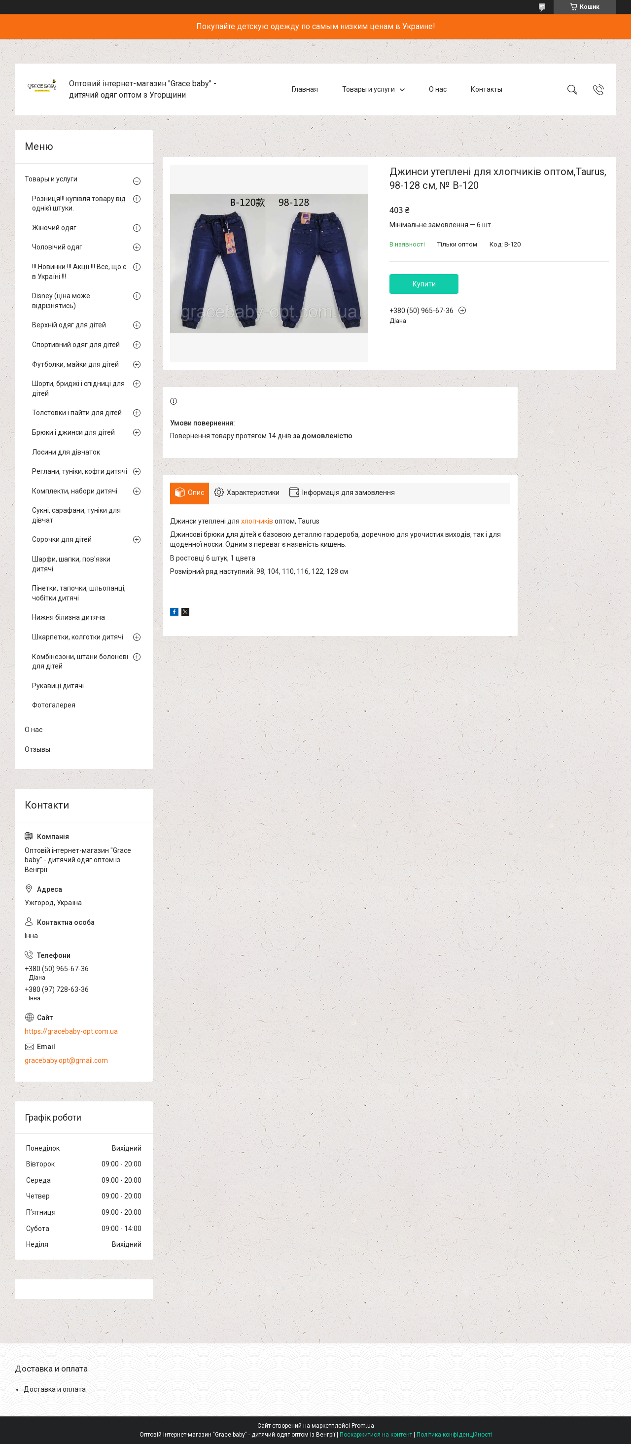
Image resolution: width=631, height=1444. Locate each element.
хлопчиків (257, 521)
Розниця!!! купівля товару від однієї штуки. (79, 203)
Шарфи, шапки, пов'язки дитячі (71, 564)
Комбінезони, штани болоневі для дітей (80, 661)
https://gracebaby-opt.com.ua (71, 1031)
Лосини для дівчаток (66, 452)
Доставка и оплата (55, 1389)
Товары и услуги (368, 89)
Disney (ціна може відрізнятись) (61, 301)
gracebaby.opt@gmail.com (66, 1060)
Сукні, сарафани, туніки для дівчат (76, 515)
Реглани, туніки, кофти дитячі (79, 471)
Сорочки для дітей (62, 539)
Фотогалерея (53, 705)
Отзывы (37, 749)
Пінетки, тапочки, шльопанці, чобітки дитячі (79, 593)
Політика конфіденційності (454, 1434)
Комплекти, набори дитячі (74, 491)
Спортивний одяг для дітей (76, 345)
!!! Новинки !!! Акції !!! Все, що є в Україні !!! (79, 272)
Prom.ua (362, 1425)
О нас (438, 89)
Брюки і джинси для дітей (73, 432)
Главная (305, 89)
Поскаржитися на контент (376, 1434)
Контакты (486, 89)
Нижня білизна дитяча (68, 617)
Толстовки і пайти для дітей (77, 413)
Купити (424, 284)
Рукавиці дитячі (58, 686)
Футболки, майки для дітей (75, 364)
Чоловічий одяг (57, 247)
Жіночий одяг (54, 228)
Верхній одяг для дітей (69, 325)
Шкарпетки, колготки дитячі (77, 637)
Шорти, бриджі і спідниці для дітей (78, 388)
